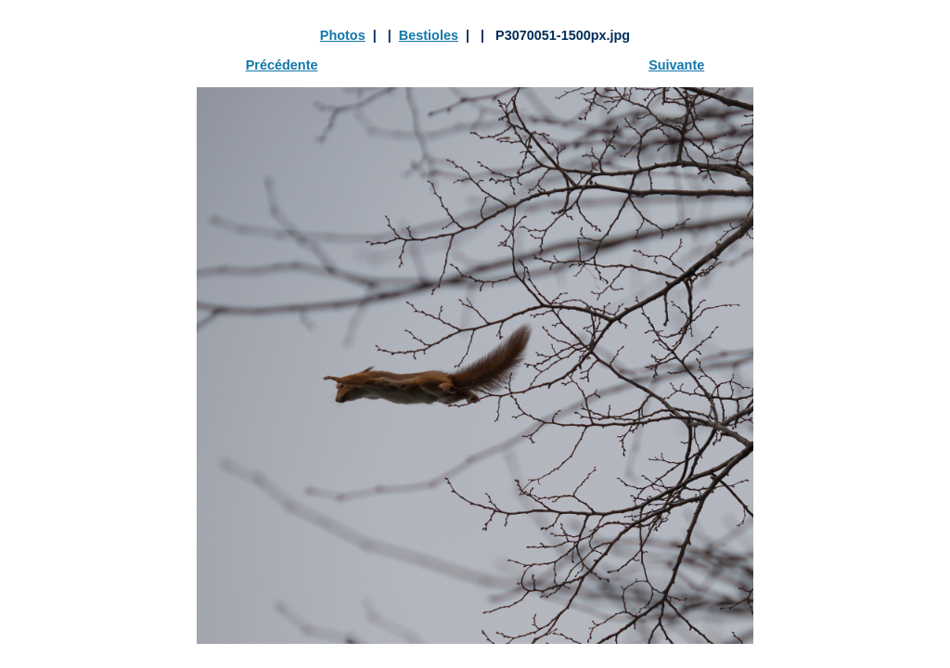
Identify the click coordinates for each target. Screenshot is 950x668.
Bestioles (428, 35)
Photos (343, 35)
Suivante (676, 65)
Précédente (282, 65)
